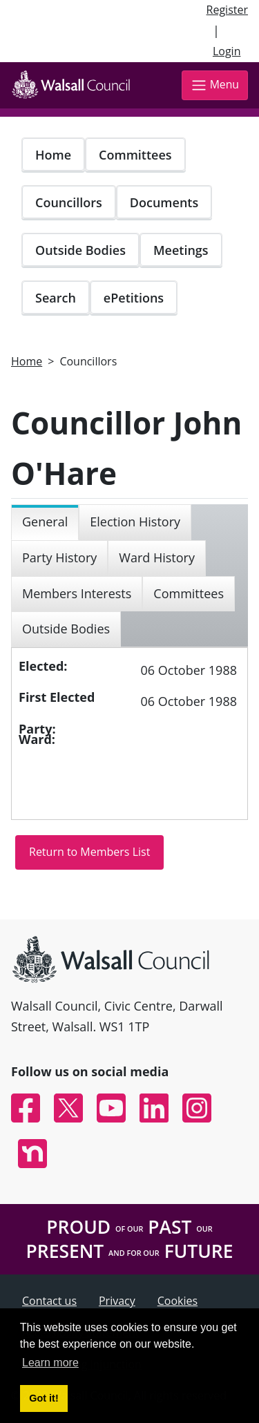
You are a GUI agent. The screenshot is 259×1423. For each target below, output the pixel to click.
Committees (135, 154)
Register (227, 9)
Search (55, 297)
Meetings (181, 250)
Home (53, 154)
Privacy (117, 1300)
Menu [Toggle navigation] (215, 85)
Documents (164, 202)
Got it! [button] (43, 1398)
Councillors (68, 202)
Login (227, 51)
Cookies (177, 1300)
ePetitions (134, 297)
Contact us (49, 1300)
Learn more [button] (50, 1362)
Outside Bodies (80, 250)
